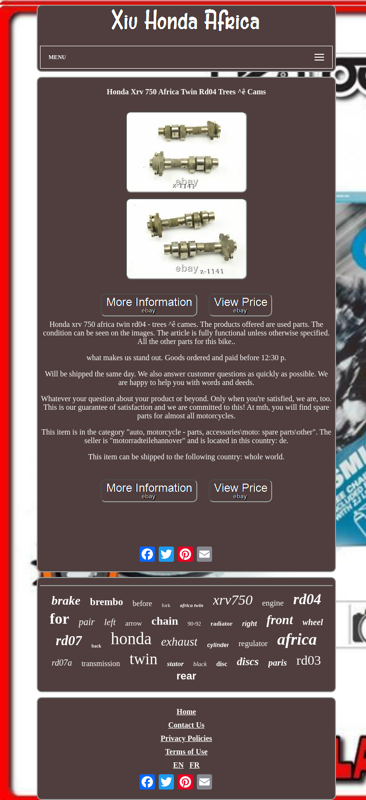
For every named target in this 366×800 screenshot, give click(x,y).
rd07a (62, 663)
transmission (100, 663)
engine (273, 603)
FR (194, 765)
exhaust (179, 641)
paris (277, 663)
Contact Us (186, 725)
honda (131, 638)
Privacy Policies (186, 738)
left (110, 622)
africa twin (191, 605)
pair (86, 622)
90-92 (194, 623)
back (97, 645)
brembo (106, 602)
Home (186, 712)
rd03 (308, 660)
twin (144, 659)
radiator (222, 623)
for (59, 618)
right (249, 624)
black (200, 664)
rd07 (69, 640)
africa (297, 639)
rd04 (307, 599)
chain (165, 621)
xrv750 (233, 600)
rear (186, 676)
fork (166, 605)
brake (66, 601)
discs (248, 662)
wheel (313, 622)
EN (178, 765)
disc (221, 664)
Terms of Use (186, 752)
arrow (133, 623)
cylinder (218, 645)
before (142, 603)
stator (175, 664)
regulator (252, 643)
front (279, 620)
